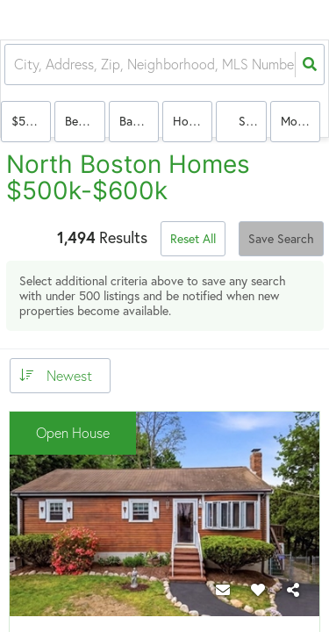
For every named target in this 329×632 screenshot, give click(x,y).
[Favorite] (257, 589)
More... (298, 120)
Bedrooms (84, 120)
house (189, 120)
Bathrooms (139, 120)
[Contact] (222, 589)
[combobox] (16, 64)
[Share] (293, 589)
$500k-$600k (31, 120)
